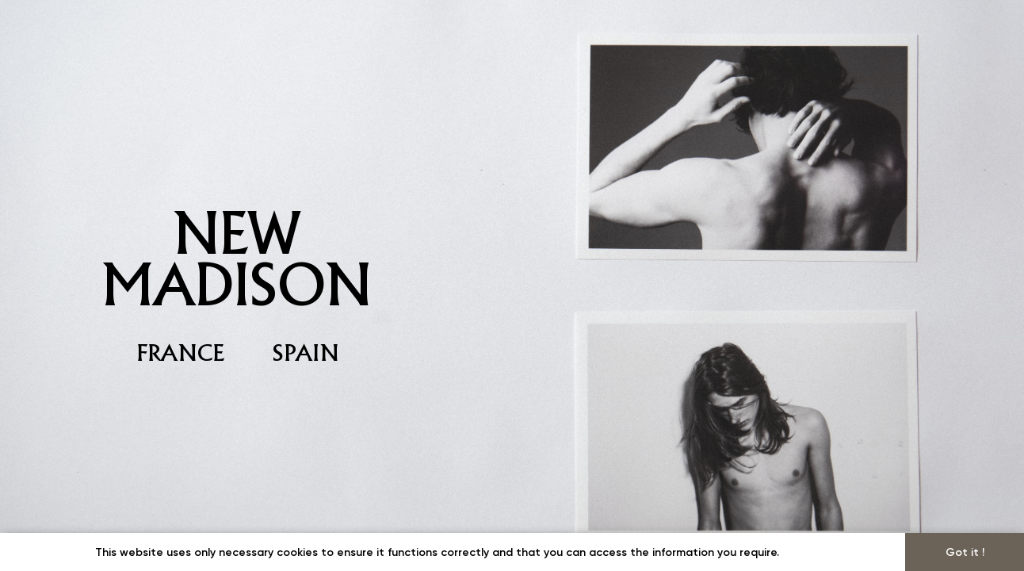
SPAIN (306, 352)
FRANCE (181, 352)
